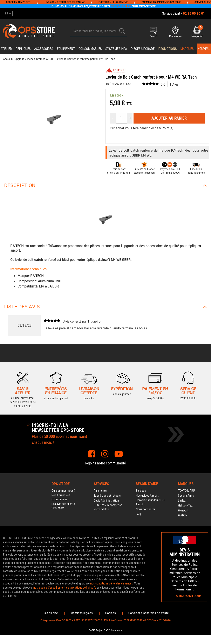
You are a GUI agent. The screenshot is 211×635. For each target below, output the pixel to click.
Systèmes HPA (116, 49)
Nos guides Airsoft (147, 495)
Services (141, 490)
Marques (187, 49)
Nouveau (203, 49)
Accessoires (43, 49)
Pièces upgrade (143, 49)
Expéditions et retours (107, 495)
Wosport (183, 510)
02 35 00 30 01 (188, 398)
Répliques (23, 49)
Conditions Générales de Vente (148, 613)
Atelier (6, 49)
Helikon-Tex (185, 505)
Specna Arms (186, 495)
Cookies (110, 613)
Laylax (182, 500)
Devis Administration (106, 500)
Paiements (100, 490)
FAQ (138, 514)
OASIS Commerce (113, 630)
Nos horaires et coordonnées (61, 497)
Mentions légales (81, 613)
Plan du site (50, 613)
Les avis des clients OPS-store (63, 506)
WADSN (182, 515)
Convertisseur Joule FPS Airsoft (150, 502)
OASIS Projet (95, 630)
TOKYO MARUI (186, 490)
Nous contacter (145, 509)
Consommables (90, 49)
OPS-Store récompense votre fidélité (108, 507)
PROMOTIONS (167, 49)
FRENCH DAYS (121, 6)
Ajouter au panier (169, 118)
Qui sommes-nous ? (63, 490)
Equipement (66, 49)
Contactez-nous (189, 596)
